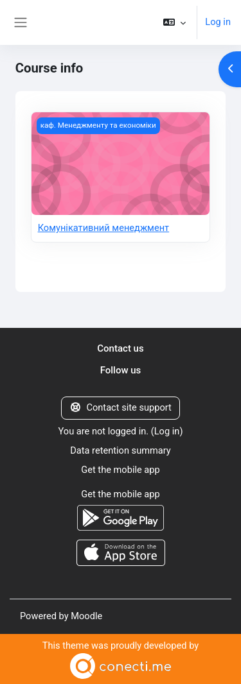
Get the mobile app (120, 469)
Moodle (86, 616)
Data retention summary (120, 450)
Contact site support (120, 407)
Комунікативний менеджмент (104, 228)
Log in (218, 22)
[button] (174, 22)
